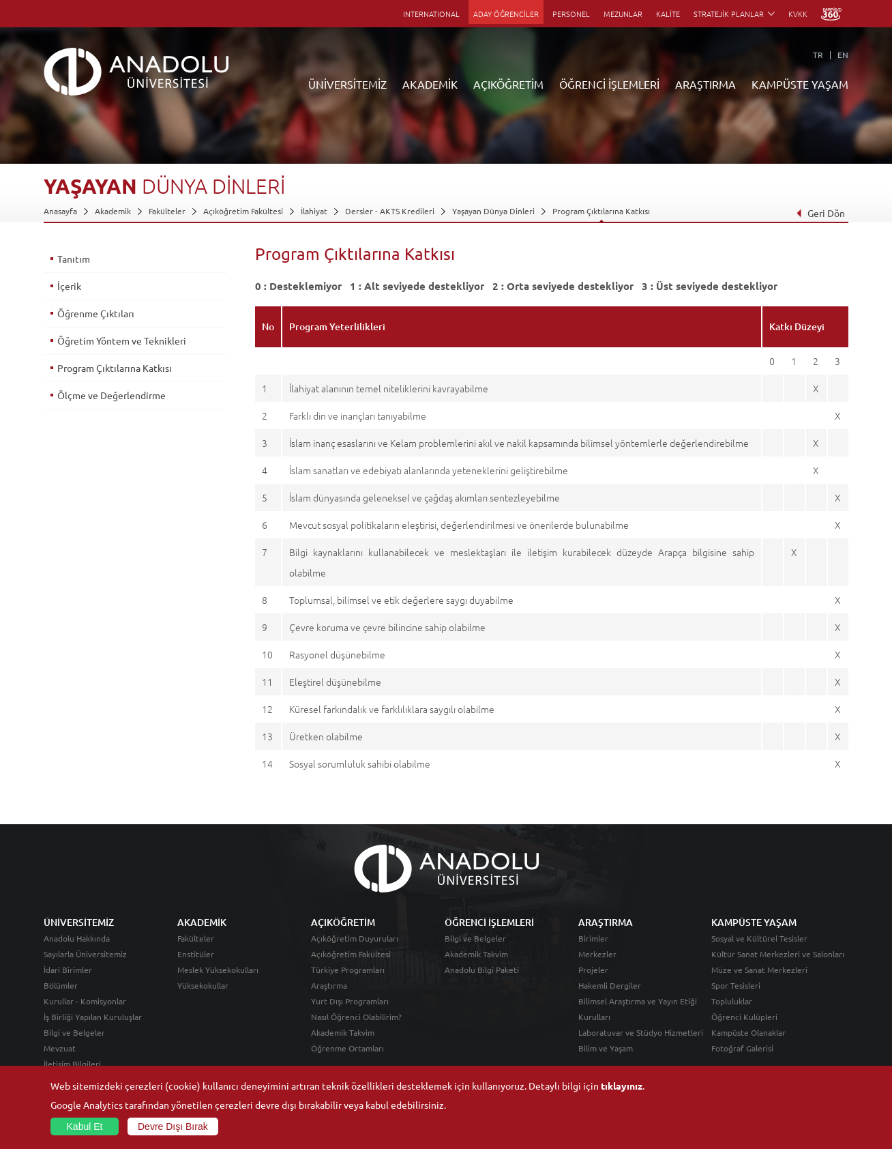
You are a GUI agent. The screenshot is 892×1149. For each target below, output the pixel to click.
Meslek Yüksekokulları (217, 969)
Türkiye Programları (348, 969)
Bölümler (61, 985)
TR (818, 54)
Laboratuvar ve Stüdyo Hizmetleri (640, 1032)
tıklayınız (621, 1085)
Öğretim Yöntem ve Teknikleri (121, 340)
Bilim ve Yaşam (605, 1048)
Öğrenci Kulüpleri (744, 1016)
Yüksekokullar (202, 985)
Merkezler (597, 953)
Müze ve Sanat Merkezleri (759, 969)
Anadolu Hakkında (77, 938)
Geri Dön (820, 213)
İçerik (69, 286)
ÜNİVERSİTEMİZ (347, 84)
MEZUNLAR (623, 13)
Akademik (113, 210)
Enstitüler (195, 953)
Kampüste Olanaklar (748, 1032)
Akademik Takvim (342, 1032)
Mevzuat (60, 1048)
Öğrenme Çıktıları (95, 313)
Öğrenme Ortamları (347, 1048)
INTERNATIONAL (431, 13)
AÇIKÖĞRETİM (508, 84)
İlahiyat (314, 210)
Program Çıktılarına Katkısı (601, 210)
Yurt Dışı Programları (350, 1000)
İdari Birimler (68, 969)
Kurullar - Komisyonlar (85, 1000)
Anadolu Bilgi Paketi (482, 969)
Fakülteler (167, 210)
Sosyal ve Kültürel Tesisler (759, 938)
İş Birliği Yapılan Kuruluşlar (93, 1016)
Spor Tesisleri (735, 985)
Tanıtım (73, 258)
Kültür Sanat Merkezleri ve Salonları (777, 953)
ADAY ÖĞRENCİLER (506, 13)
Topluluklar (731, 1000)
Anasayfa (60, 210)
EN (842, 54)
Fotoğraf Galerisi (742, 1048)
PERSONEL (571, 13)
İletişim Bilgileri (72, 1063)
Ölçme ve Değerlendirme (111, 395)
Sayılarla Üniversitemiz (85, 953)
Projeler (593, 969)
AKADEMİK (430, 84)
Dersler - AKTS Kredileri (389, 210)
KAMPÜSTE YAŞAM (800, 84)
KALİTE (668, 13)
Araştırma (329, 985)
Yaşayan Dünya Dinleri (493, 210)
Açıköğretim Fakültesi (243, 210)
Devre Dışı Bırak (173, 1126)
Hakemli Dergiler (609, 985)
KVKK (797, 13)
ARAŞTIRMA (705, 84)
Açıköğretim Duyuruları (354, 938)
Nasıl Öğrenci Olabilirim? (356, 1016)
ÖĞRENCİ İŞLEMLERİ (609, 84)
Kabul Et (85, 1126)
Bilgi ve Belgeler (74, 1032)
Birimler (593, 938)
